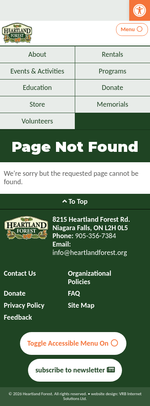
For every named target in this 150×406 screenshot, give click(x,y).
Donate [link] (112, 87)
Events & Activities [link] (37, 71)
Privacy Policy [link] (24, 305)
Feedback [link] (18, 317)
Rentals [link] (112, 54)
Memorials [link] (112, 104)
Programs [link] (112, 71)
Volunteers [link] (37, 121)
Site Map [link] (81, 305)
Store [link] (37, 104)
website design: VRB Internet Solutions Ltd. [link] (102, 396)
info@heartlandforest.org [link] (89, 252)
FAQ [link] (74, 293)
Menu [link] (132, 29)
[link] (139, 10)
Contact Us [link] (20, 273)
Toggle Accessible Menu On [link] (73, 343)
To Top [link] (75, 201)
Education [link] (37, 87)
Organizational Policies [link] (89, 277)
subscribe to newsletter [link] (74, 370)
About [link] (37, 54)
